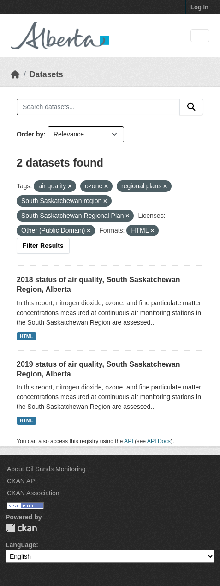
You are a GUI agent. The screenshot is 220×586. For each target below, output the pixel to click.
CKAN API (22, 481)
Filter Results (43, 245)
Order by (30, 134)
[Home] (15, 74)
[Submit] (191, 107)
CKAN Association (33, 493)
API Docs (159, 441)
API (128, 441)
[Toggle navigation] (199, 36)
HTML (26, 336)
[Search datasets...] (98, 107)
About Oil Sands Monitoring (46, 469)
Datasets (46, 74)
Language (21, 545)
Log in (199, 7)
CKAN (21, 528)
